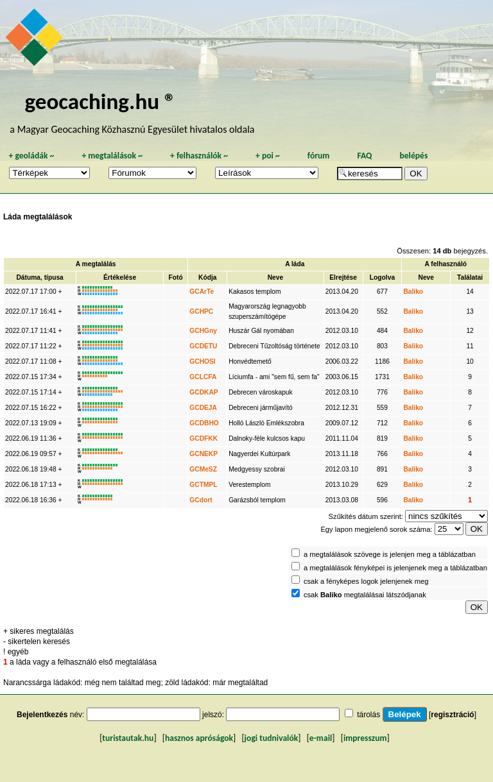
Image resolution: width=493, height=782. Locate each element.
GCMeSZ (203, 469)
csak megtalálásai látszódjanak (365, 595)
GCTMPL (203, 484)
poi (267, 155)
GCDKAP (203, 392)
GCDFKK (203, 438)
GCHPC (201, 311)
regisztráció (452, 714)
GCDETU (203, 346)
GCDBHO (204, 423)
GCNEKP (203, 453)
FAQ (364, 155)
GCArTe (201, 291)
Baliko (413, 291)
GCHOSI (202, 361)
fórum (318, 155)
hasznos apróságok (199, 738)
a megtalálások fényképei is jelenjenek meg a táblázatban (395, 568)
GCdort (200, 500)
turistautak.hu (127, 738)
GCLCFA (202, 376)
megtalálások (112, 155)
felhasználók (199, 155)
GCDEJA (203, 407)
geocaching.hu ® (100, 101)
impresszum (365, 738)
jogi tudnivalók (271, 738)
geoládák (31, 155)
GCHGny (203, 330)
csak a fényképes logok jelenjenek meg (366, 581)
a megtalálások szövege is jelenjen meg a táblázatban (390, 554)
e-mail (320, 738)
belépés (413, 155)
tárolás (368, 714)
